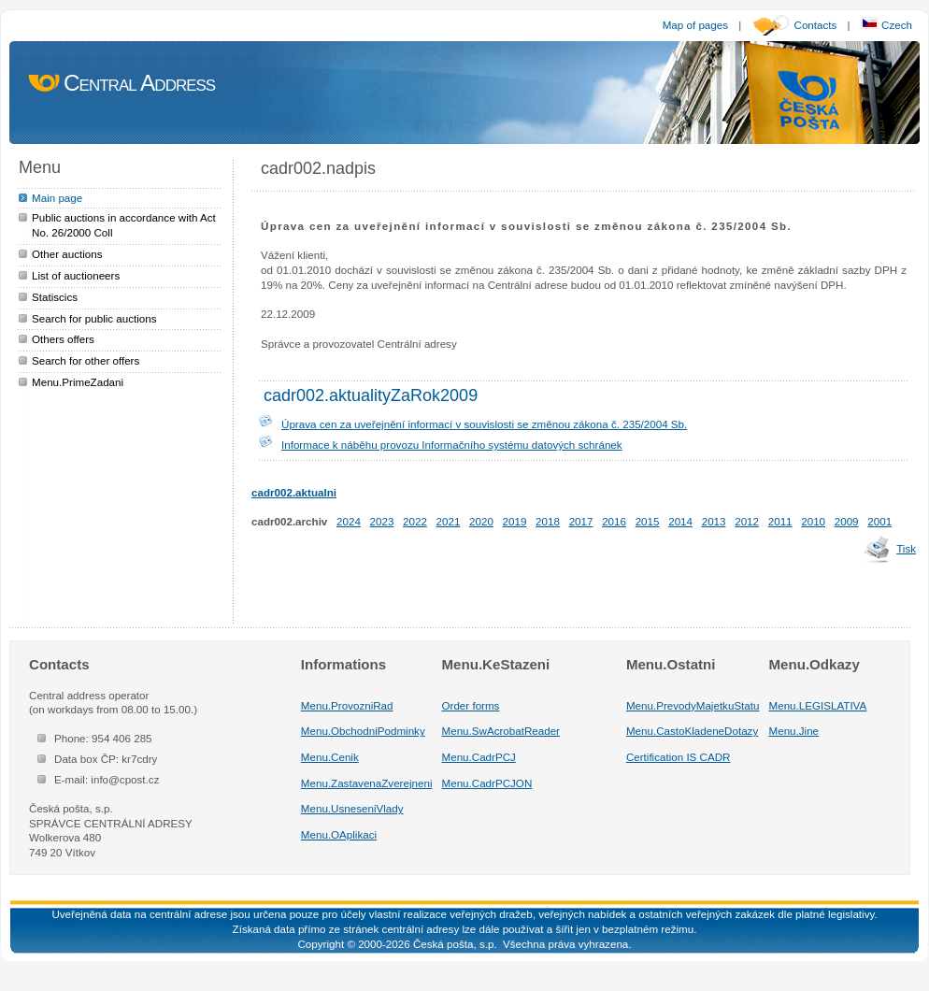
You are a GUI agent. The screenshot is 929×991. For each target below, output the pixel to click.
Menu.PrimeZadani (77, 382)
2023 (382, 521)
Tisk (906, 548)
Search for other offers (85, 360)
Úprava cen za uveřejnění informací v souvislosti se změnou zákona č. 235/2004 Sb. (484, 424)
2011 (780, 521)
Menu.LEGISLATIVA (818, 705)
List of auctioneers (76, 275)
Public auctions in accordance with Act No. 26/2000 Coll (124, 224)
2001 (879, 521)
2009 (847, 521)
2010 (813, 521)
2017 (581, 521)
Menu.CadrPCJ (479, 757)
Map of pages (695, 25)
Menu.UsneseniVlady (352, 808)
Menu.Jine (794, 731)
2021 (448, 521)
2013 (714, 521)
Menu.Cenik (330, 757)
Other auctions (67, 254)
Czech (886, 25)
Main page (57, 198)
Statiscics (55, 297)
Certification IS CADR (678, 757)
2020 (481, 521)
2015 (648, 521)
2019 (515, 521)
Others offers (63, 339)
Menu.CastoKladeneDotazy (692, 731)
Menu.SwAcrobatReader (501, 731)
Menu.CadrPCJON (487, 783)
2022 (415, 521)
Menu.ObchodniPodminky (363, 731)
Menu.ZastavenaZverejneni (367, 783)
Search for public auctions (94, 318)
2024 (348, 521)
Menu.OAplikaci (339, 834)
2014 (680, 521)
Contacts (815, 25)
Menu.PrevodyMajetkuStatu (693, 705)
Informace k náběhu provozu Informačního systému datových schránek (451, 444)
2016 (614, 521)
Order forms (471, 705)
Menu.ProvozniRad (347, 705)
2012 (747, 521)
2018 (548, 521)
